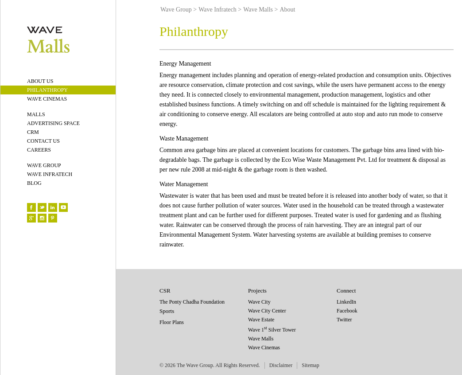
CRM (33, 132)
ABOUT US (40, 81)
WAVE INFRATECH (49, 174)
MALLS (36, 114)
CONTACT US (43, 141)
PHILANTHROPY (47, 90)
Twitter (344, 319)
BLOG (34, 183)
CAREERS (39, 150)
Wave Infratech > (219, 9)
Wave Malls (260, 339)
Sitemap (310, 365)
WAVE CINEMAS (47, 99)
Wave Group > (178, 9)
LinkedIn (346, 302)
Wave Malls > (260, 9)
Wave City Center (267, 311)
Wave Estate (261, 319)
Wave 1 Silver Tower (272, 330)
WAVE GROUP (44, 165)
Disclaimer (281, 365)
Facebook (347, 311)
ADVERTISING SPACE (53, 123)
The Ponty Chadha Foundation (192, 302)
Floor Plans (171, 322)
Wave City (259, 302)
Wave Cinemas (264, 347)
